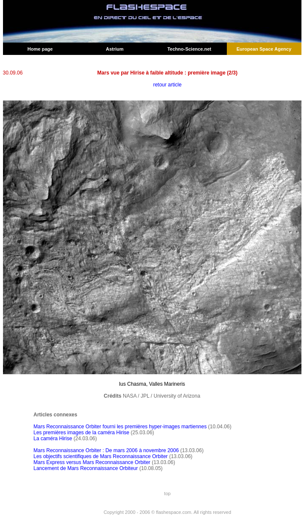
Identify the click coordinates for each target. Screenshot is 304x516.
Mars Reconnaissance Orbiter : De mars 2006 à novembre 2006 (106, 450)
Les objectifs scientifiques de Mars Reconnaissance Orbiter (101, 456)
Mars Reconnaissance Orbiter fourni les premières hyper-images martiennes (120, 427)
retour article (167, 85)
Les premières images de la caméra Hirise (82, 433)
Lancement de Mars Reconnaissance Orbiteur (86, 468)
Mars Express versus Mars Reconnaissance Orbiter (92, 462)
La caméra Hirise (53, 438)
